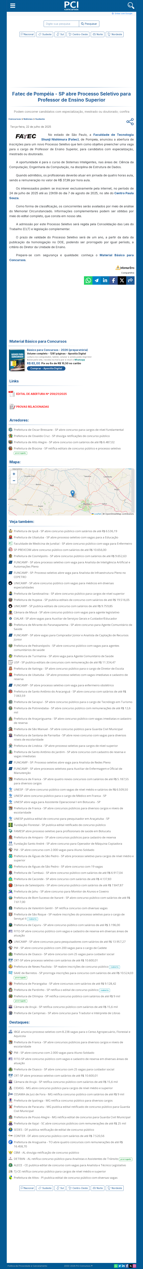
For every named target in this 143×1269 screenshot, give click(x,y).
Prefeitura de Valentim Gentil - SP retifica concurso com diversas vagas (61, 908)
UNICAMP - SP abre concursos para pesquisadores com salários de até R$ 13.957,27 (70, 942)
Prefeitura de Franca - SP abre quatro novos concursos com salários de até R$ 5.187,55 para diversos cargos (71, 781)
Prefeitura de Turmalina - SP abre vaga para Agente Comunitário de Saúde (64, 656)
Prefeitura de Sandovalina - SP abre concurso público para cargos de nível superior (69, 594)
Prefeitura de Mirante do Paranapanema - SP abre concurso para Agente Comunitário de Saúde (73, 627)
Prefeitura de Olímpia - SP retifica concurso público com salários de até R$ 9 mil (67, 998)
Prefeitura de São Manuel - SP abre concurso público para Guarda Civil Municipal (68, 729)
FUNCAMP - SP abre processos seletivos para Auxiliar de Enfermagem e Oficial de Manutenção (68, 771)
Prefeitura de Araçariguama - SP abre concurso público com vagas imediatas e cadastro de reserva (72, 721)
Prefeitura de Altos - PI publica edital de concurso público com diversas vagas (66, 1178)
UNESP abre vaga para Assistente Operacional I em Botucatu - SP (57, 802)
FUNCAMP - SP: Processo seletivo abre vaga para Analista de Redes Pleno (62, 762)
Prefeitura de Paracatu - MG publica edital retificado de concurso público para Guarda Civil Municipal (72, 1109)
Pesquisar (89, 23)
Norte (97, 34)
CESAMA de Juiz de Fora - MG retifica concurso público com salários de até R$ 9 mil (69, 1094)
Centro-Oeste (78, 34)
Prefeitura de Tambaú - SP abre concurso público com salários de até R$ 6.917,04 (68, 873)
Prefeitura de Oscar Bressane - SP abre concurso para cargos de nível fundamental (69, 430)
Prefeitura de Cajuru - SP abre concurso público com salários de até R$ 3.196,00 (67, 925)
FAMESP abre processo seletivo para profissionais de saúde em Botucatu (62, 831)
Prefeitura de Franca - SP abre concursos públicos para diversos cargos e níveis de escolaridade (68, 810)
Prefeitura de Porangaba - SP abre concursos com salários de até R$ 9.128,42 (65, 983)
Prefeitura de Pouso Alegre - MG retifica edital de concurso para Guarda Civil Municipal (72, 1117)
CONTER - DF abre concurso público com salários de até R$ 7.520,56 (59, 1136)
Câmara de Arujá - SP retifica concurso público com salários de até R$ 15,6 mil (66, 1007)
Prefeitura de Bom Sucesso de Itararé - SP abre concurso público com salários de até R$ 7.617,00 (72, 900)
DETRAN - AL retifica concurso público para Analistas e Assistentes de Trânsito (73, 1159)
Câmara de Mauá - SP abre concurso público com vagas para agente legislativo (66, 612)
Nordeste (114, 34)
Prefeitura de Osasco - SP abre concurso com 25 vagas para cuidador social (64, 954)
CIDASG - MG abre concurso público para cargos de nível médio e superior (63, 1088)
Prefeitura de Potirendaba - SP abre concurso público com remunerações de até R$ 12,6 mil (72, 710)
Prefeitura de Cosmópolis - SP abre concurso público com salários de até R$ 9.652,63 (70, 556)
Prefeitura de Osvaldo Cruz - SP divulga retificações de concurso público (62, 436)
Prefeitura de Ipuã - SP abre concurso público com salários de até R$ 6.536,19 (65, 531)
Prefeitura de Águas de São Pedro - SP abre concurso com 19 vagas (58, 866)
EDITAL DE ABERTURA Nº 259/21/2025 (41, 394)
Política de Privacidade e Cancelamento (27, 1266)
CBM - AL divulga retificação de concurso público (46, 1152)
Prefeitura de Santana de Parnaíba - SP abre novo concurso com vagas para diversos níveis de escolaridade (70, 737)
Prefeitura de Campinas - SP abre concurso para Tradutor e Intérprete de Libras (67, 1013)
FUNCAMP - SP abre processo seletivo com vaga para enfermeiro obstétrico (64, 685)
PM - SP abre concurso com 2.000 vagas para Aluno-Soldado (54, 850)
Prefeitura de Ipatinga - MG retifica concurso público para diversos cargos (63, 1100)
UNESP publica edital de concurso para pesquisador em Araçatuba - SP (61, 819)
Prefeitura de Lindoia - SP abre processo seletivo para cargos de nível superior (66, 746)
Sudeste (45, 34)
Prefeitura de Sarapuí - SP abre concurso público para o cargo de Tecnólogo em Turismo (73, 702)
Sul (60, 34)
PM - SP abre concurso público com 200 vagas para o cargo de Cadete (60, 948)
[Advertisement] (44, 63)
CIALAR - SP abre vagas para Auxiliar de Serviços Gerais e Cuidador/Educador (65, 618)
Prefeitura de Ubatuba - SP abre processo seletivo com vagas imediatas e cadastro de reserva (71, 677)
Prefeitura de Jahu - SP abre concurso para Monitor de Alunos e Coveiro (61, 891)
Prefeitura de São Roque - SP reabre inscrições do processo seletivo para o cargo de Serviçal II (69, 916)
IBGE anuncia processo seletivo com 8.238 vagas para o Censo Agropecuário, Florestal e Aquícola (72, 1034)
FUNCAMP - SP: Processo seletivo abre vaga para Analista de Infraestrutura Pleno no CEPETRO (70, 575)
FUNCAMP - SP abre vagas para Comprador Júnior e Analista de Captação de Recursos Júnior (71, 637)
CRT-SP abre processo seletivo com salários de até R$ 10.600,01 (56, 960)
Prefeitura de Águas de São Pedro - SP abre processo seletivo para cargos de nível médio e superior (74, 858)
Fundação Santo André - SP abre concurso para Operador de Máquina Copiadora (68, 843)
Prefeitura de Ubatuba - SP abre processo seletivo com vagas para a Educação (66, 537)
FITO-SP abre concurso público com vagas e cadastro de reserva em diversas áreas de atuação (71, 933)
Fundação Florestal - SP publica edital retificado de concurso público (60, 825)
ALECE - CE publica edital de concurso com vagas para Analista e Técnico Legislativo (70, 1165)
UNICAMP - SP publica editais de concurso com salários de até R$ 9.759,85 (63, 606)
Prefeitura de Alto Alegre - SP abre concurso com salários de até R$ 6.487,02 (64, 442)
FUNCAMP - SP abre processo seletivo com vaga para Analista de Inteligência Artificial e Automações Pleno (72, 564)
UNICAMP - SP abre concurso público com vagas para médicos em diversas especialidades (64, 585)
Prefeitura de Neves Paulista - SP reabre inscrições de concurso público (67, 967)
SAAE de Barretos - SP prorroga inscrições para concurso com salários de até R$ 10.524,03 (73, 975)
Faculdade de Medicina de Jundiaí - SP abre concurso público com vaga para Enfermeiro (73, 543)
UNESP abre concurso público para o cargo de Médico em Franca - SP (60, 796)
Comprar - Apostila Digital (46, 368)
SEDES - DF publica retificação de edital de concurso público (54, 1130)
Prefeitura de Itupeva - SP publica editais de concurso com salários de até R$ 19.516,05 (72, 600)
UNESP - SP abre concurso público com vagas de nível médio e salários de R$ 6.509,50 (71, 789)
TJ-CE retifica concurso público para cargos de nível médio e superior (60, 1171)
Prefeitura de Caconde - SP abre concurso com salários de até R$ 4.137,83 (62, 879)
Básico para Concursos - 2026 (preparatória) (57, 350)
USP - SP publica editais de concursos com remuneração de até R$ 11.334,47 (65, 662)
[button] (13, 5)
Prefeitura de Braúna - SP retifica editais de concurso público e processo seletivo (67, 450)
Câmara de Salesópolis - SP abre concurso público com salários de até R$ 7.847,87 (68, 885)
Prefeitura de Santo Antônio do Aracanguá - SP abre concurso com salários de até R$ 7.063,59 (70, 694)
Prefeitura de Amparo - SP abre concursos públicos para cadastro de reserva (65, 837)
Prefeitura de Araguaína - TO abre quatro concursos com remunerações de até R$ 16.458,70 (68, 1144)
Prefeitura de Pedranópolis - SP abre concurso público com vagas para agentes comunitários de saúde (66, 648)
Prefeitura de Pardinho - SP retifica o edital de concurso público (62, 990)
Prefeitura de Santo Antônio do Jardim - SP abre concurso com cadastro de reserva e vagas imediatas (70, 754)
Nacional (27, 34)
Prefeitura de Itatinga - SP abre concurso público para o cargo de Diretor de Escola (69, 668)
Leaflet (96, 514)
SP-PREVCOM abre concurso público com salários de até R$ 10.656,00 (60, 550)
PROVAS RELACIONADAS (32, 406)
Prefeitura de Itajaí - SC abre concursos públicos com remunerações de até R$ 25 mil (70, 1123)
